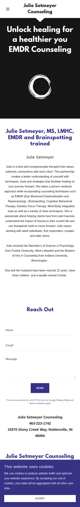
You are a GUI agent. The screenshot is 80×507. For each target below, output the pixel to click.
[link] (40, 9)
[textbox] (40, 329)
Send (40, 388)
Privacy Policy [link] (63, 400)
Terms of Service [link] (37, 403)
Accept (40, 503)
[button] (9, 9)
